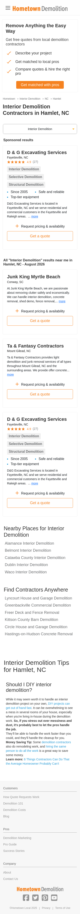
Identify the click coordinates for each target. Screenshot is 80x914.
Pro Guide (10, 844)
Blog (6, 816)
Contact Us (10, 879)
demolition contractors (56, 742)
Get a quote (40, 236)
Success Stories (14, 851)
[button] (26, 897)
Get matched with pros (40, 85)
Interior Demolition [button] (40, 129)
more (34, 216)
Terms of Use (62, 908)
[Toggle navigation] (7, 8)
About (7, 872)
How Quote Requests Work (21, 797)
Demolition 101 (13, 803)
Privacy (46, 908)
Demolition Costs (14, 810)
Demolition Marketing (17, 838)
